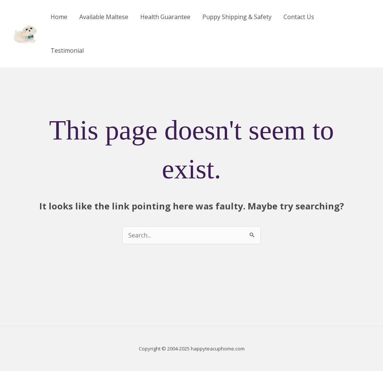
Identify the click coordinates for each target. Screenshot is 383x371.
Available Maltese (103, 17)
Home (58, 17)
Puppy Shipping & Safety (237, 17)
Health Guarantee (165, 17)
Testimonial (67, 50)
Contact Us (299, 17)
